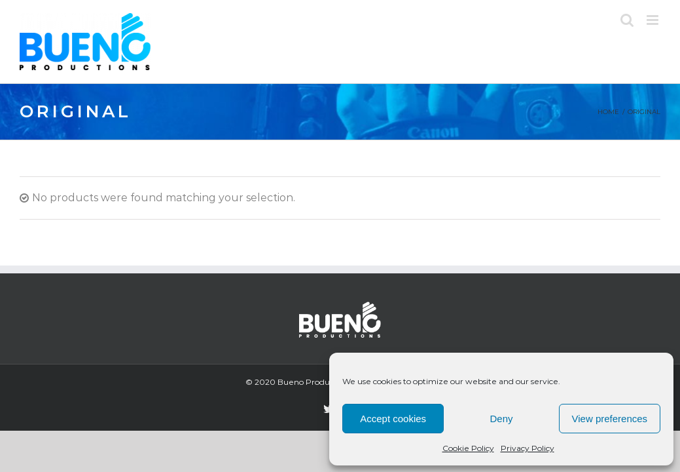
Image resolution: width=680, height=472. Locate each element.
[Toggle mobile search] (627, 20)
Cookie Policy (468, 448)
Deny (501, 418)
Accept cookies (393, 418)
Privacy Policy (527, 448)
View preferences (610, 418)
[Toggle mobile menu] (653, 20)
